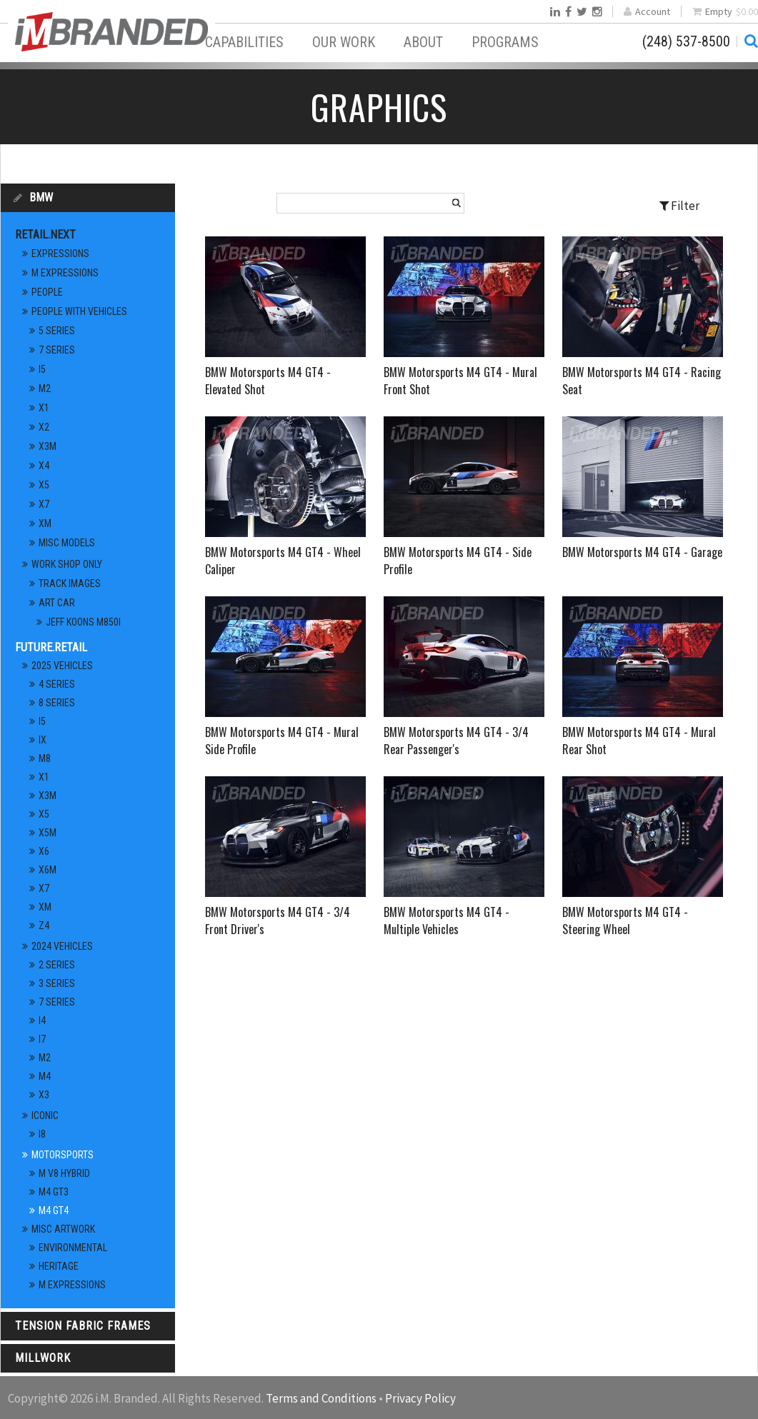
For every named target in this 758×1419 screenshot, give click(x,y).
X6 (44, 851)
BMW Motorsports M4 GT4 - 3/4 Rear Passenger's (456, 740)
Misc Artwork (63, 1229)
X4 (44, 465)
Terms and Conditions (321, 1398)
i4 (42, 1020)
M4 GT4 (54, 1210)
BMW (41, 197)
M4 (45, 1076)
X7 (44, 504)
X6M (47, 870)
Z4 (44, 925)
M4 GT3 (54, 1192)
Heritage (59, 1266)
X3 (44, 1094)
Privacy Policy (420, 1398)
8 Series (57, 702)
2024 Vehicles (62, 946)
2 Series (57, 965)
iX (42, 740)
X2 (44, 427)
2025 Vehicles (62, 665)
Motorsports (62, 1154)
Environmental (73, 1247)
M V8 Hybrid (64, 1173)
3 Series (57, 983)
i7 (42, 1039)
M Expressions (65, 273)
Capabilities (244, 42)
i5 (42, 369)
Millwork (43, 1358)
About (423, 42)
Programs (505, 42)
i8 (42, 1134)
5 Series (57, 330)
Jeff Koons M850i (83, 622)
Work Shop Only (66, 564)
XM (45, 523)
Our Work (343, 42)
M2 (45, 388)
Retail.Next (45, 234)
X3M (47, 446)
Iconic (45, 1115)
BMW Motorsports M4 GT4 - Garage (642, 552)
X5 (44, 485)
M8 (45, 758)
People (47, 292)
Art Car (57, 602)
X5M (47, 832)
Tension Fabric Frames (83, 1326)
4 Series (57, 684)
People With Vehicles (79, 311)
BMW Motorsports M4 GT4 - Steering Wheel (625, 920)
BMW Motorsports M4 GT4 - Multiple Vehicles (446, 920)
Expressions (60, 253)
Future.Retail (51, 647)
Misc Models (67, 542)
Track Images (70, 583)
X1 (44, 407)
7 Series (57, 350)
